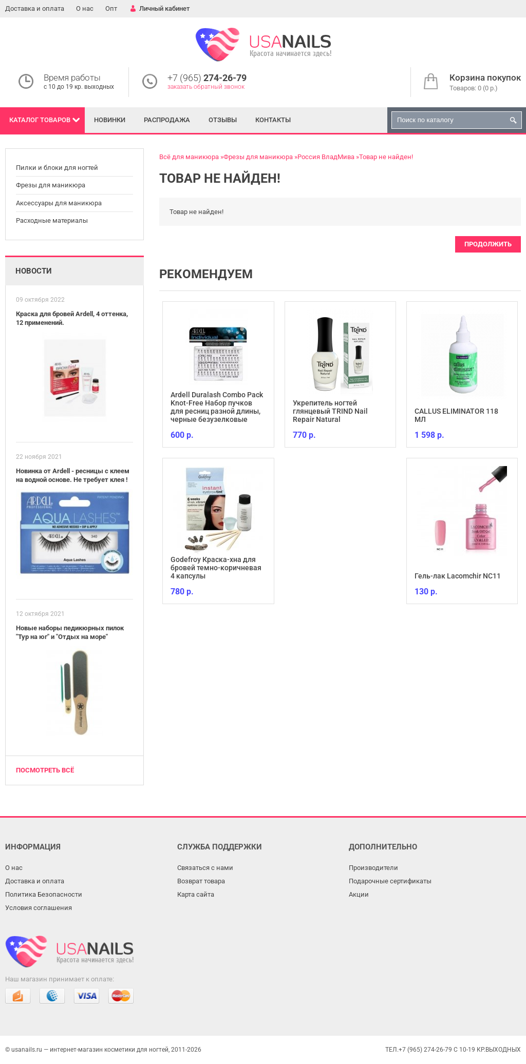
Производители (373, 868)
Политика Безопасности (43, 894)
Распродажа (167, 120)
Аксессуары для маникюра (59, 203)
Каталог (39, 120)
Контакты (273, 120)
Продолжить (488, 244)
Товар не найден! (386, 157)
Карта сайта (195, 894)
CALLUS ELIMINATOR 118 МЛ (456, 415)
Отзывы (223, 120)
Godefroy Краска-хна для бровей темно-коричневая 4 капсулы (216, 567)
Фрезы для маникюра (50, 185)
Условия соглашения (38, 908)
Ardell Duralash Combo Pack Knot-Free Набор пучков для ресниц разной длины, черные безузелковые (217, 407)
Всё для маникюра (189, 157)
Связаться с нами (205, 868)
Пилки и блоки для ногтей (57, 167)
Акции (359, 894)
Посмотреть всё (45, 770)
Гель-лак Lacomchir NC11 (458, 576)
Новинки (109, 120)
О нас (84, 8)
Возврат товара (201, 881)
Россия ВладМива (325, 157)
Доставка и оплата (34, 8)
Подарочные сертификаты (390, 881)
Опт (111, 8)
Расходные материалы (52, 220)
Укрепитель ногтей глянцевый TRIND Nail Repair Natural (330, 411)
